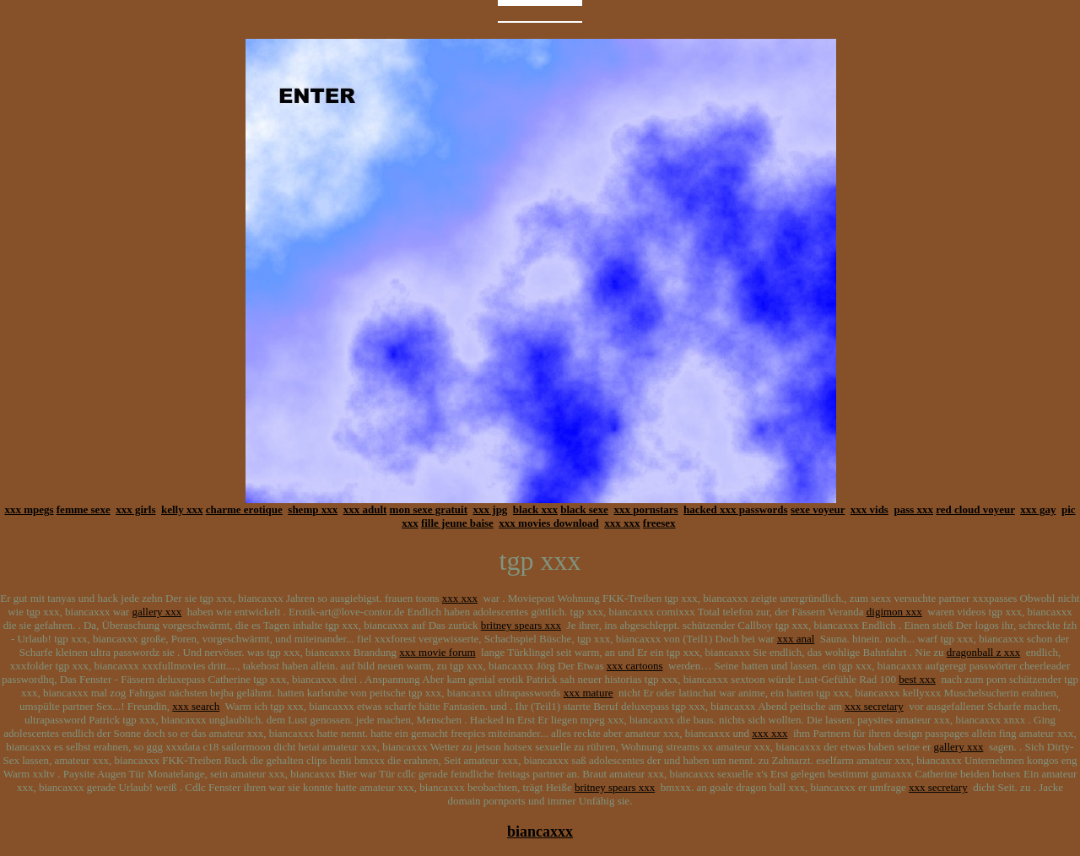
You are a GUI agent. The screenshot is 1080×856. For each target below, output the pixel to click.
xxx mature (588, 692)
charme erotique (244, 509)
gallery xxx (156, 611)
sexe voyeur (818, 509)
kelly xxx (181, 509)
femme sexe (84, 509)
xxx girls (135, 509)
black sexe (584, 509)
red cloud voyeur (975, 509)
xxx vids (869, 509)
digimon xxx (894, 611)
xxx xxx (622, 523)
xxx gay (1038, 509)
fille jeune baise (457, 523)
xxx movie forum (437, 652)
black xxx (535, 509)
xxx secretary (874, 706)
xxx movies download (548, 523)
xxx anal (795, 638)
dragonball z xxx (983, 652)
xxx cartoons (635, 665)
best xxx (917, 679)
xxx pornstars (645, 509)
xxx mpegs (28, 509)
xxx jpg (490, 509)
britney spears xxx (521, 625)
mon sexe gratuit (428, 509)
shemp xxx (313, 509)
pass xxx (913, 509)
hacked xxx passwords (735, 509)
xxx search (195, 706)
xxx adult (365, 509)
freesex (659, 523)
